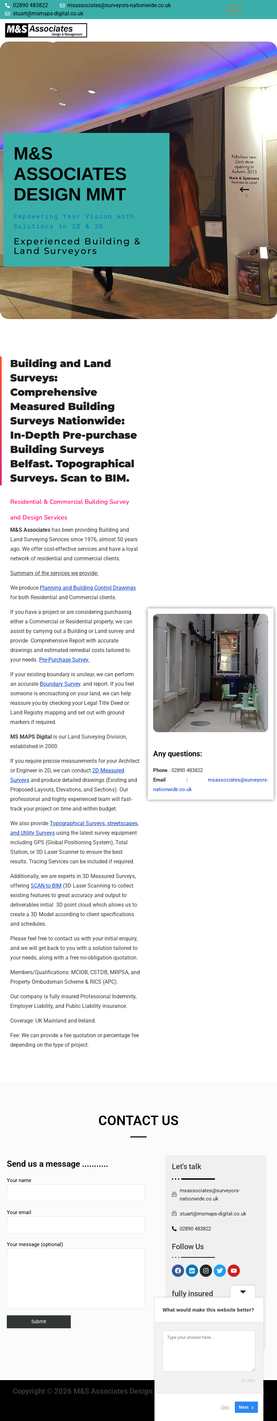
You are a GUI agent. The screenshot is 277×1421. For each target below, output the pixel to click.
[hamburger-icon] (234, 10)
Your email (76, 1221)
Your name (76, 1189)
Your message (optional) (76, 1275)
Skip (225, 1407)
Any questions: (177, 754)
